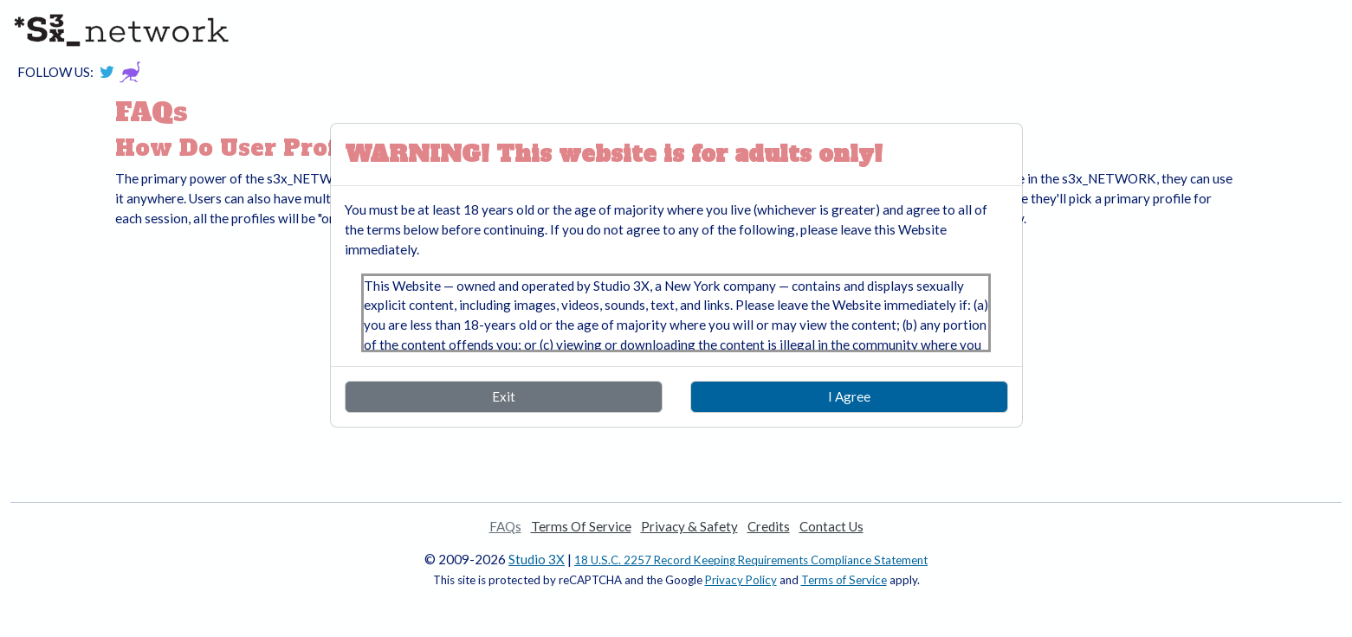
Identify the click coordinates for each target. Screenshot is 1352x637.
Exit (503, 396)
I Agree (849, 396)
